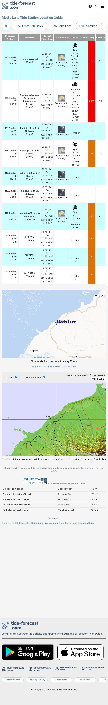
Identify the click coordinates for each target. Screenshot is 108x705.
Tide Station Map (68, 523)
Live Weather (88, 26)
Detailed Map (69, 366)
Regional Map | (40, 366)
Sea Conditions (61, 26)
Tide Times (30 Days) (29, 26)
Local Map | (54, 366)
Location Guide (86, 523)
